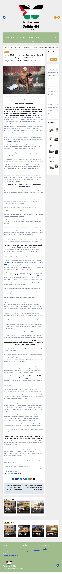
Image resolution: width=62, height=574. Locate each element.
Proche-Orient (51, 107)
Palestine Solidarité (11, 568)
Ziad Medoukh (36, 509)
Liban (40, 533)
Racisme (50, 110)
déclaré (29, 120)
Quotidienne (36, 552)
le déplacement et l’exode (20, 351)
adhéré (24, 162)
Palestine (6, 51)
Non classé (50, 94)
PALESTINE (9, 34)
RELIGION (53, 37)
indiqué (19, 180)
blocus (24, 270)
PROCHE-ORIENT (19, 34)
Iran (27, 533)
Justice (50, 82)
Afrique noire (51, 69)
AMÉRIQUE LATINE (22, 37)
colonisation (35, 360)
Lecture (50, 85)
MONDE (40, 34)
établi (9, 282)
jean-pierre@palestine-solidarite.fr (11, 557)
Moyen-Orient (51, 91)
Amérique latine (52, 72)
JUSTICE (31, 37)
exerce (5, 182)
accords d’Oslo (39, 233)
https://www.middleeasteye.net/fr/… (13, 476)
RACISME (46, 37)
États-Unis (22, 533)
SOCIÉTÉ (33, 41)
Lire (28, 189)
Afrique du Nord (52, 66)
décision (7, 129)
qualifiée (9, 144)
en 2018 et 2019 (10, 265)
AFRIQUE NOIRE (10, 37)
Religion (50, 113)
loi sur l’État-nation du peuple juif (27, 370)
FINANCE (40, 41)
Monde (49, 88)
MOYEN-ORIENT (30, 34)
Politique (50, 104)
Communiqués (51, 75)
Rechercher (51, 52)
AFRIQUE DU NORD (50, 34)
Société (50, 117)
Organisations (51, 98)
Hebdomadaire (26, 554)
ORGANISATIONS (23, 41)
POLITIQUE (39, 37)
